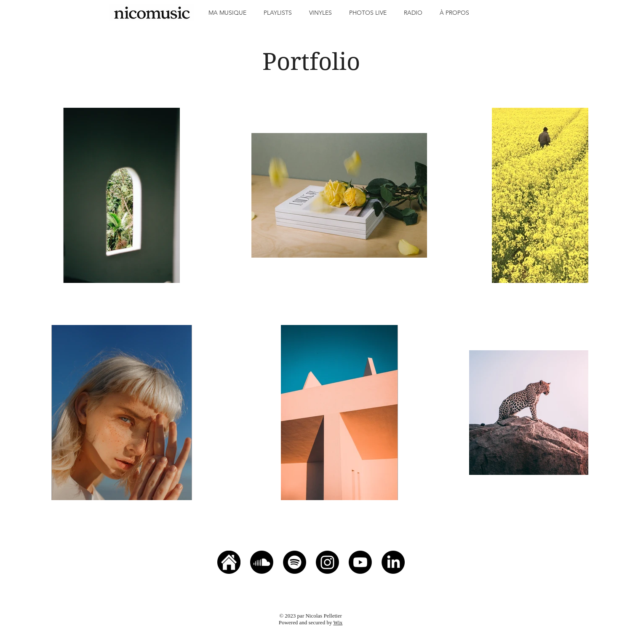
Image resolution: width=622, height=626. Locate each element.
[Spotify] (294, 562)
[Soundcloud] (261, 562)
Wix (337, 622)
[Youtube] (360, 562)
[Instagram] (327, 562)
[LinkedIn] (393, 562)
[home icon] (228, 562)
